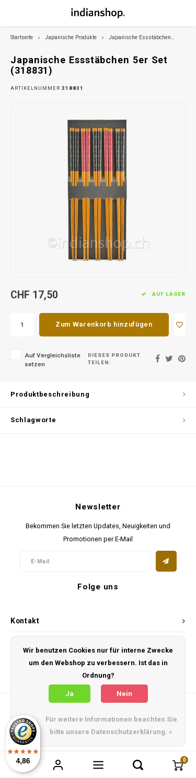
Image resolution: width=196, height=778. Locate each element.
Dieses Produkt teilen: (114, 358)
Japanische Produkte (71, 37)
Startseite (21, 37)
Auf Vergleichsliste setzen (52, 360)
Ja (69, 694)
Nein (124, 694)
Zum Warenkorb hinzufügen (104, 324)
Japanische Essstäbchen (140, 37)
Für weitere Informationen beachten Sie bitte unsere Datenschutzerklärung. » (111, 725)
